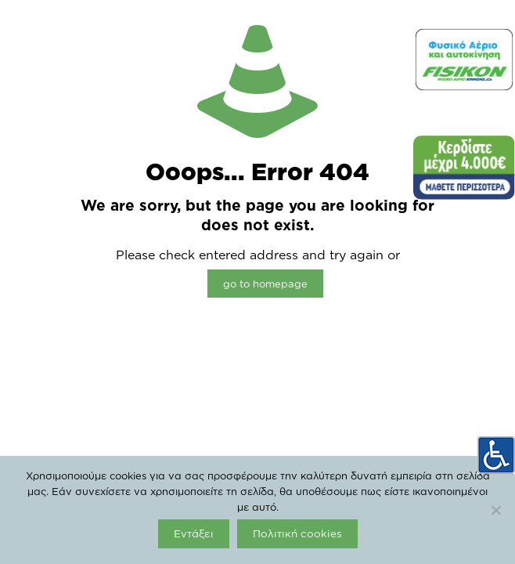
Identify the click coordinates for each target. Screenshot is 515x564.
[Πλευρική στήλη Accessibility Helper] (496, 455)
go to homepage (265, 283)
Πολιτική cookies (297, 533)
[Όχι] (495, 510)
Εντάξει (194, 533)
